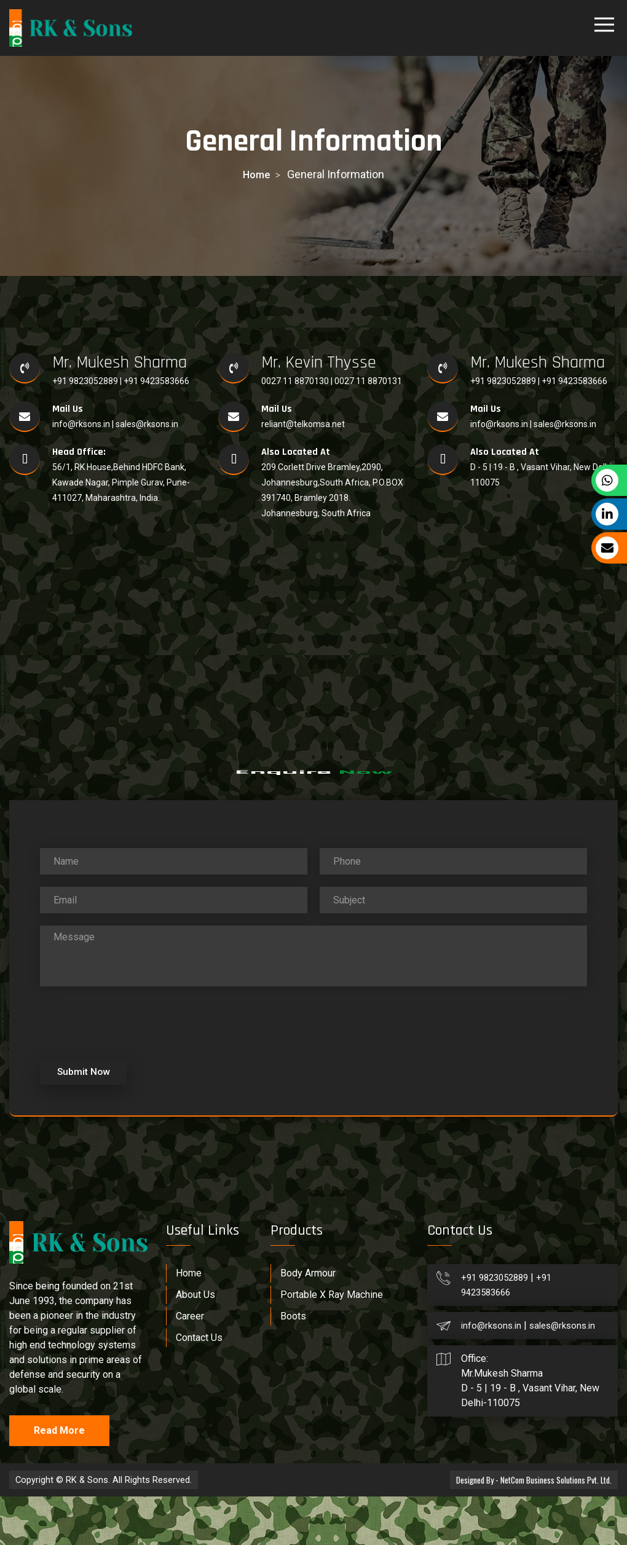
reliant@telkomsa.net (303, 424)
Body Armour (308, 1321)
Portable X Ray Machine (331, 1343)
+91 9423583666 (156, 381)
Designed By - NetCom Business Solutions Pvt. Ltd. (530, 1528)
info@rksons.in (81, 424)
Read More (59, 1479)
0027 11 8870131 (368, 381)
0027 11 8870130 (296, 381)
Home (189, 1321)
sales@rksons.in (147, 424)
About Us (195, 1343)
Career (190, 1364)
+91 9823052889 (86, 381)
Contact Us (199, 1386)
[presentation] (133, 1066)
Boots (293, 1364)
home (256, 174)
